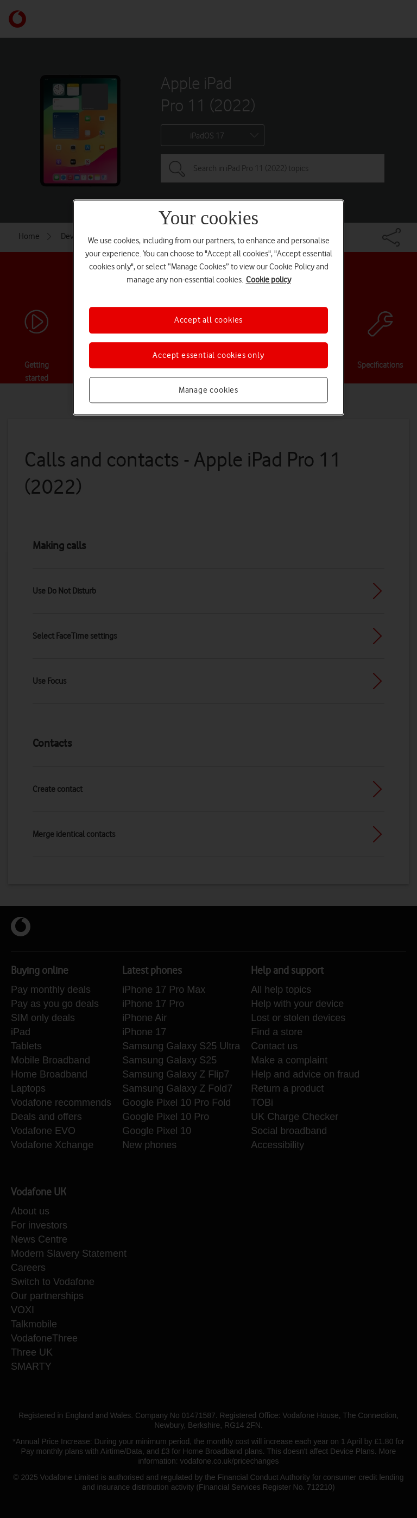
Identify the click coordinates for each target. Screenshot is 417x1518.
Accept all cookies (208, 320)
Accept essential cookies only (208, 355)
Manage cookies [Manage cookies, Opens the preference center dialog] (208, 390)
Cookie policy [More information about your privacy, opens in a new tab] (268, 280)
